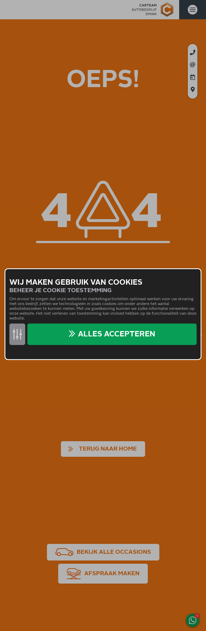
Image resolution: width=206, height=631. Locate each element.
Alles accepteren (116, 334)
